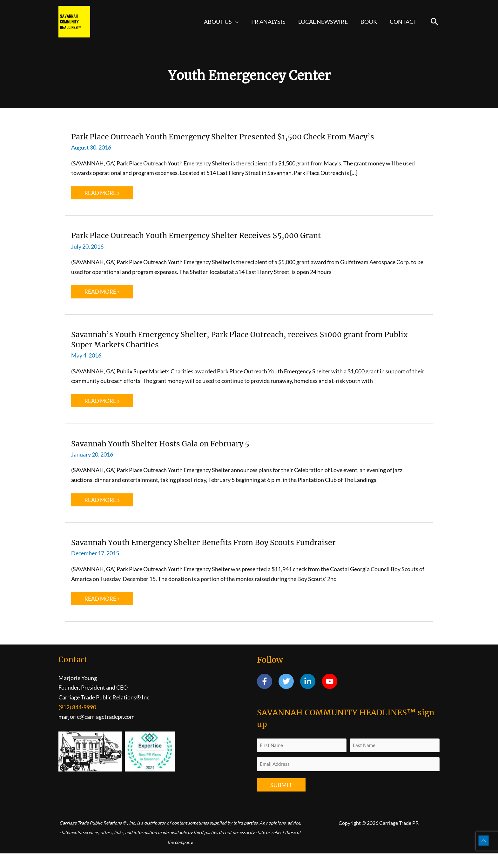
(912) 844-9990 (77, 708)
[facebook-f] (267, 682)
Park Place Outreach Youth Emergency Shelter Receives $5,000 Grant (211, 235)
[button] (241, 21)
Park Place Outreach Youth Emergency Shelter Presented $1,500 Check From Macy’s (241, 136)
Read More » (102, 194)
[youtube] (331, 682)
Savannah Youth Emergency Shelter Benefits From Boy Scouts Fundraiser (219, 543)
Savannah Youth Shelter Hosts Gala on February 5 (172, 444)
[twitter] (289, 682)
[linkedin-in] (310, 682)
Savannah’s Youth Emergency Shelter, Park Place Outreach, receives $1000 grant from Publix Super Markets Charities (246, 340)
